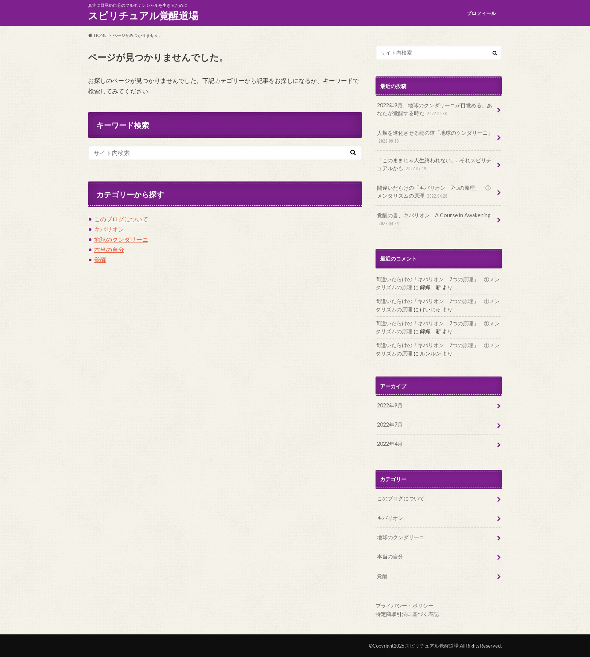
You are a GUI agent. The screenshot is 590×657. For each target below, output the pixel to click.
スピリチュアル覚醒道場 (143, 15)
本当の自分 (109, 249)
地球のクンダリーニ (121, 239)
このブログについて (121, 219)
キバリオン (109, 229)
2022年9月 (390, 405)
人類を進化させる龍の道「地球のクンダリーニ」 (435, 137)
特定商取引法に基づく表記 (407, 614)
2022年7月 (390, 424)
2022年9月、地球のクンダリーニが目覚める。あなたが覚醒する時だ (434, 109)
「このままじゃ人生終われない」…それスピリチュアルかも (434, 164)
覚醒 (100, 259)
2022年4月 (390, 444)
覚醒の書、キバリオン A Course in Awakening (434, 219)
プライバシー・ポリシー (404, 605)
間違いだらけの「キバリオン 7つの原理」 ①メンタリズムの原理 (434, 192)
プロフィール (481, 13)
